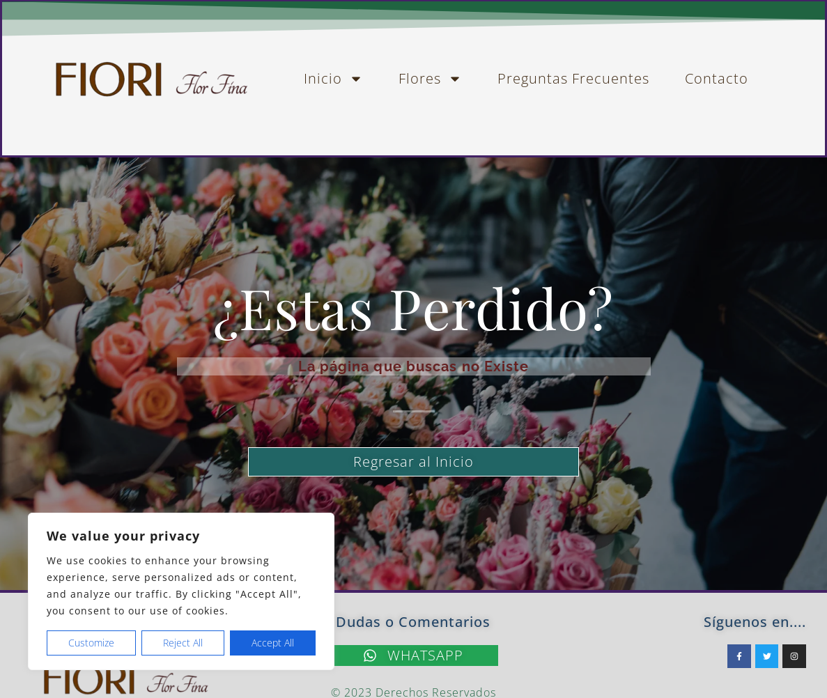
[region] (181, 591)
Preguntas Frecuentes (573, 78)
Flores (430, 79)
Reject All (183, 642)
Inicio (333, 79)
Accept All (273, 642)
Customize (91, 642)
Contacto (716, 78)
